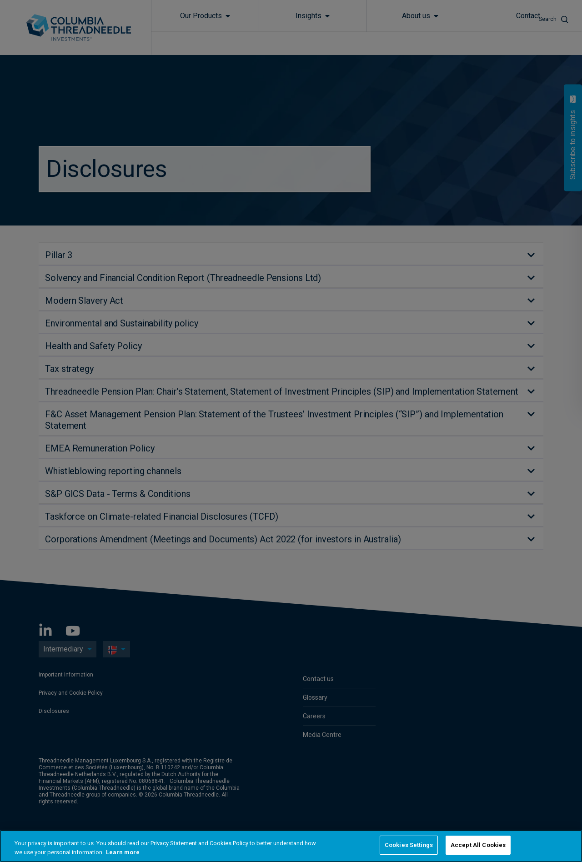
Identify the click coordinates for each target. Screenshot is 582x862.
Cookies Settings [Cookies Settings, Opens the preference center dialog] (409, 845)
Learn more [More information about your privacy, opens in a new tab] (123, 852)
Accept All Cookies (478, 845)
